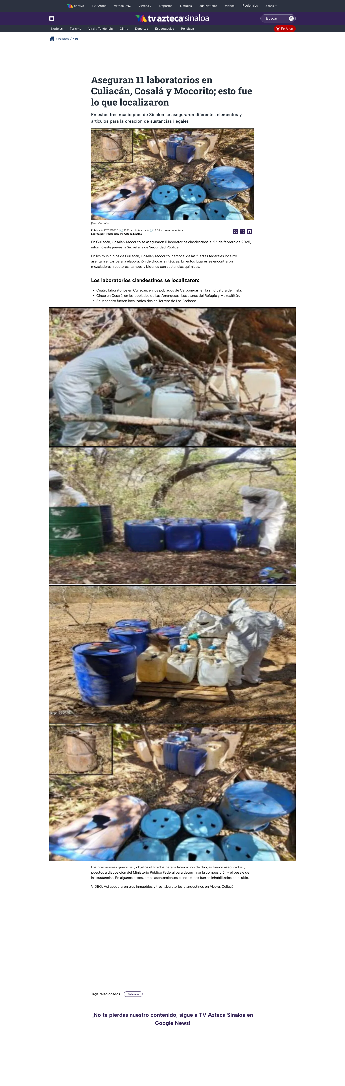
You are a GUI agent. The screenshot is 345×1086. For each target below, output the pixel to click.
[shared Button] (242, 231)
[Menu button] (66, 18)
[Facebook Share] (249, 231)
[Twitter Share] (235, 231)
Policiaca (133, 994)
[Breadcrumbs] (53, 38)
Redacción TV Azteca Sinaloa (124, 233)
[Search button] (291, 18)
